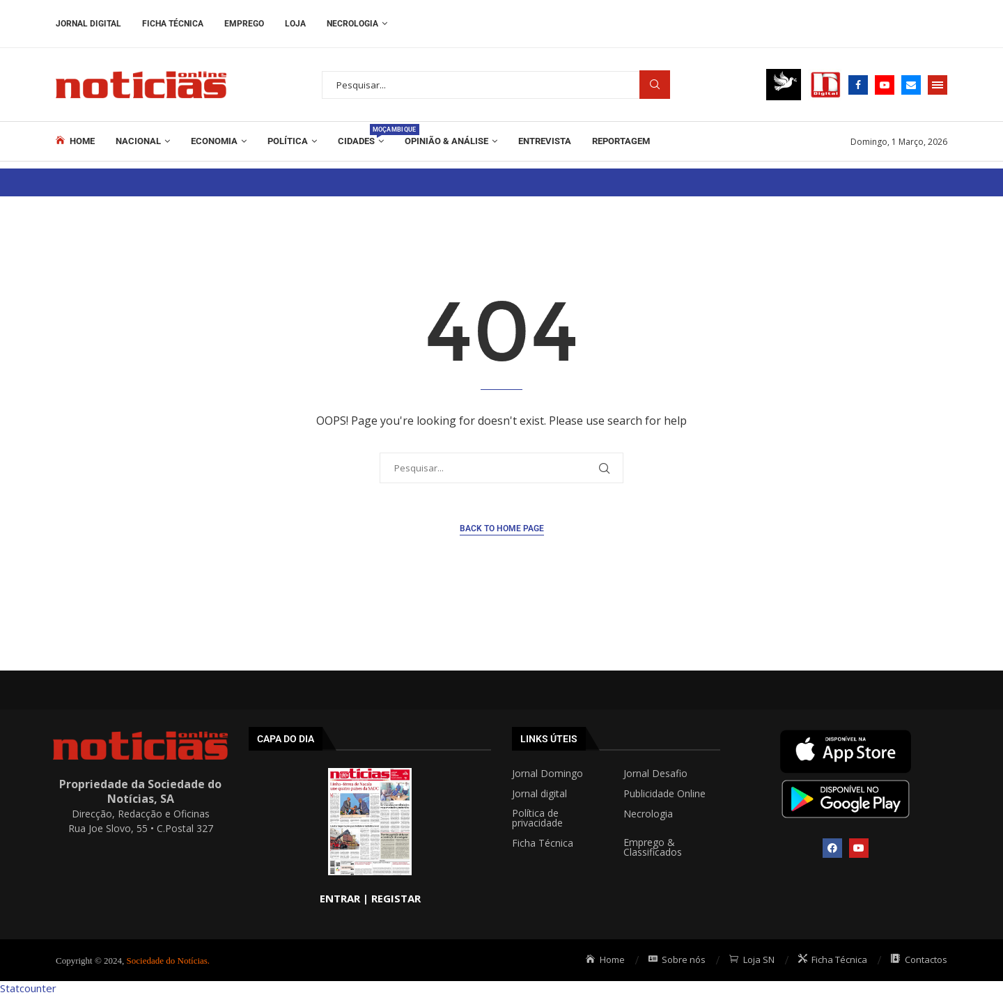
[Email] (911, 85)
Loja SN (752, 959)
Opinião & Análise (446, 141)
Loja (295, 24)
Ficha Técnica (172, 24)
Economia (214, 141)
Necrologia (352, 24)
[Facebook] (858, 85)
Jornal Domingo (547, 773)
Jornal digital (539, 794)
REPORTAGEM (621, 141)
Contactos (919, 959)
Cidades (361, 135)
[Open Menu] (937, 85)
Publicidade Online (664, 794)
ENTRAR (340, 898)
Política (287, 141)
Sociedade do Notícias (167, 960)
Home (75, 140)
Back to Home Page (502, 528)
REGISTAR (396, 898)
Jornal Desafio (655, 773)
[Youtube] (884, 85)
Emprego (244, 24)
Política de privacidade (537, 818)
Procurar (654, 84)
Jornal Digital (88, 24)
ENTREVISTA (544, 141)
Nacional (138, 141)
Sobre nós (677, 959)
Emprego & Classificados (652, 847)
